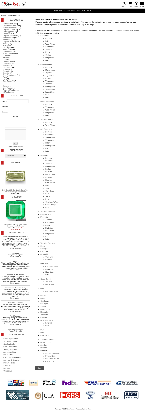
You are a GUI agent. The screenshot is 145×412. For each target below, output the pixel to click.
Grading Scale (9, 344)
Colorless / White (51, 202)
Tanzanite (44, 315)
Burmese (48, 39)
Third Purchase (15, 316)
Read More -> (15, 248)
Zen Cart (87, 409)
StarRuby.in (71, 409)
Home (3, 15)
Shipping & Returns (52, 353)
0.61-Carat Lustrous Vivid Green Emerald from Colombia (15, 213)
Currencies (16, 150)
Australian (49, 177)
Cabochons (49, 191)
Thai (47, 188)
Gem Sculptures (46, 320)
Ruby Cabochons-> (10, 28)
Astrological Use (9, 352)
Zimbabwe (49, 228)
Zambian (48, 220)
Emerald (48, 323)
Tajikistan (48, 73)
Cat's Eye (44, 251)
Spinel (42, 246)
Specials (43, 345)
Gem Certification (10, 347)
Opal (42, 289)
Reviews (43, 348)
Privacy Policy (17, 147)
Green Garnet (45, 279)
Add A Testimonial (15, 331)
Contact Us (49, 361)
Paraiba (43, 296)
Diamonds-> (7, 51)
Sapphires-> (7, 34)
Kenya (47, 52)
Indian (47, 41)
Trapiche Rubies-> (10, 30)
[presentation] (15, 134)
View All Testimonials (15, 329)
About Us (7, 366)
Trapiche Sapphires (47, 212)
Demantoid (49, 284)
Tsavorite (48, 282)
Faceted (48, 260)
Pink (47, 199)
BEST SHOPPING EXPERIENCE (15, 236)
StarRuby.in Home (10, 339)
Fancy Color (50, 269)
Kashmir (48, 169)
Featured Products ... (11, 90)
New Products (45, 342)
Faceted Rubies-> (9, 26)
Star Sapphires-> (9, 32)
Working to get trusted (15, 274)
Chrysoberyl (45, 309)
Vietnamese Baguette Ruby (15, 288)
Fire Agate (44, 304)
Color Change (50, 205)
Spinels (15, 261)
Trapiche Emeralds (47, 243)
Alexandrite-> (8, 50)
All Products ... (8, 92)
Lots (47, 61)
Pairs (47, 95)
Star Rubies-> (8, 24)
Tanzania (48, 50)
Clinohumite (44, 301)
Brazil (47, 225)
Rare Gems (44, 335)
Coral (42, 298)
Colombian (49, 223)
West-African (50, 44)
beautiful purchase (15, 303)
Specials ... (7, 86)
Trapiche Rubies (46, 120)
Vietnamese (49, 47)
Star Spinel (44, 249)
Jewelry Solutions (10, 349)
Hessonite (44, 312)
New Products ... (9, 88)
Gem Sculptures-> (10, 75)
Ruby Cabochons (47, 102)
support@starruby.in (120, 30)
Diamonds (44, 264)
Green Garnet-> (9, 53)
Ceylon (48, 55)
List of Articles (8, 355)
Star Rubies (44, 36)
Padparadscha (45, 214)
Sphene (43, 307)
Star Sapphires (46, 129)
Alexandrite (44, 254)
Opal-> (5, 55)
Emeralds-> (7, 40)
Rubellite (43, 317)
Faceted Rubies (46, 65)
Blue (47, 194)
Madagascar (50, 87)
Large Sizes (49, 58)
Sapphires (44, 155)
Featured (16, 162)
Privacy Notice (50, 356)
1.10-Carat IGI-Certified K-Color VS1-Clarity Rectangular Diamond (15, 179)
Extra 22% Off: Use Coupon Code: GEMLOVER (72, 11)
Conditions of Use (52, 359)
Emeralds (44, 217)
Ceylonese (49, 135)
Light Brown (49, 272)
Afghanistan (49, 76)
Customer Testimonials (12, 358)
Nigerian (48, 180)
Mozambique (50, 70)
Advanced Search (47, 340)
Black (47, 148)
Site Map (6, 368)
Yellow (47, 197)
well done (15, 253)
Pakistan (48, 78)
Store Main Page (10, 341)
